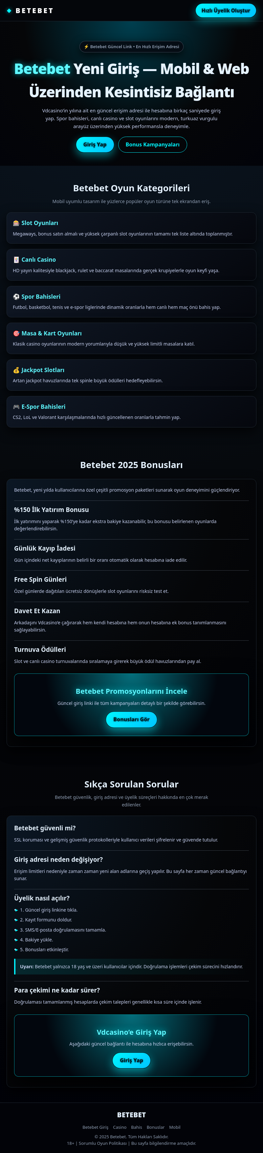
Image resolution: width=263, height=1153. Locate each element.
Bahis (136, 1127)
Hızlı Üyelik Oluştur (226, 10)
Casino (119, 1127)
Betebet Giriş (95, 1127)
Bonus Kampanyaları (153, 144)
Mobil (174, 1127)
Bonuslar (156, 1127)
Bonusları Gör (131, 719)
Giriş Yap (95, 144)
